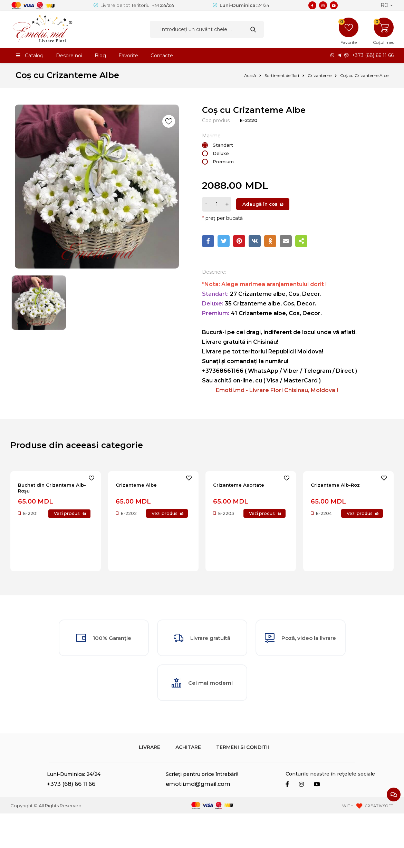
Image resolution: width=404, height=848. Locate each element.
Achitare (188, 782)
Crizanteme (319, 75)
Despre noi (69, 55)
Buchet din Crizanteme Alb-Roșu (51, 489)
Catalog (34, 55)
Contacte (162, 55)
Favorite (128, 55)
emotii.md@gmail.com (198, 819)
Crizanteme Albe (140, 485)
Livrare (149, 782)
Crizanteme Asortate (243, 485)
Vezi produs (40, 517)
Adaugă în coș (260, 204)
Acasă (250, 75)
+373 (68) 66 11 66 (373, 55)
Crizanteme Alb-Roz (339, 485)
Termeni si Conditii (242, 782)
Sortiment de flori (281, 75)
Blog (100, 55)
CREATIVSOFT (379, 840)
